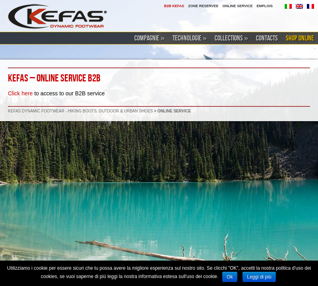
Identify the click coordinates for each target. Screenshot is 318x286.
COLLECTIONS (231, 38)
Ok (230, 277)
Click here (20, 93)
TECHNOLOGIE (190, 38)
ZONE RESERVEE (203, 6)
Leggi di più (259, 277)
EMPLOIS (264, 6)
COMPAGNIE (149, 38)
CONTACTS (267, 38)
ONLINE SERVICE (238, 6)
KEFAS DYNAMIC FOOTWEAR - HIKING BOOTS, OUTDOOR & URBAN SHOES (80, 111)
